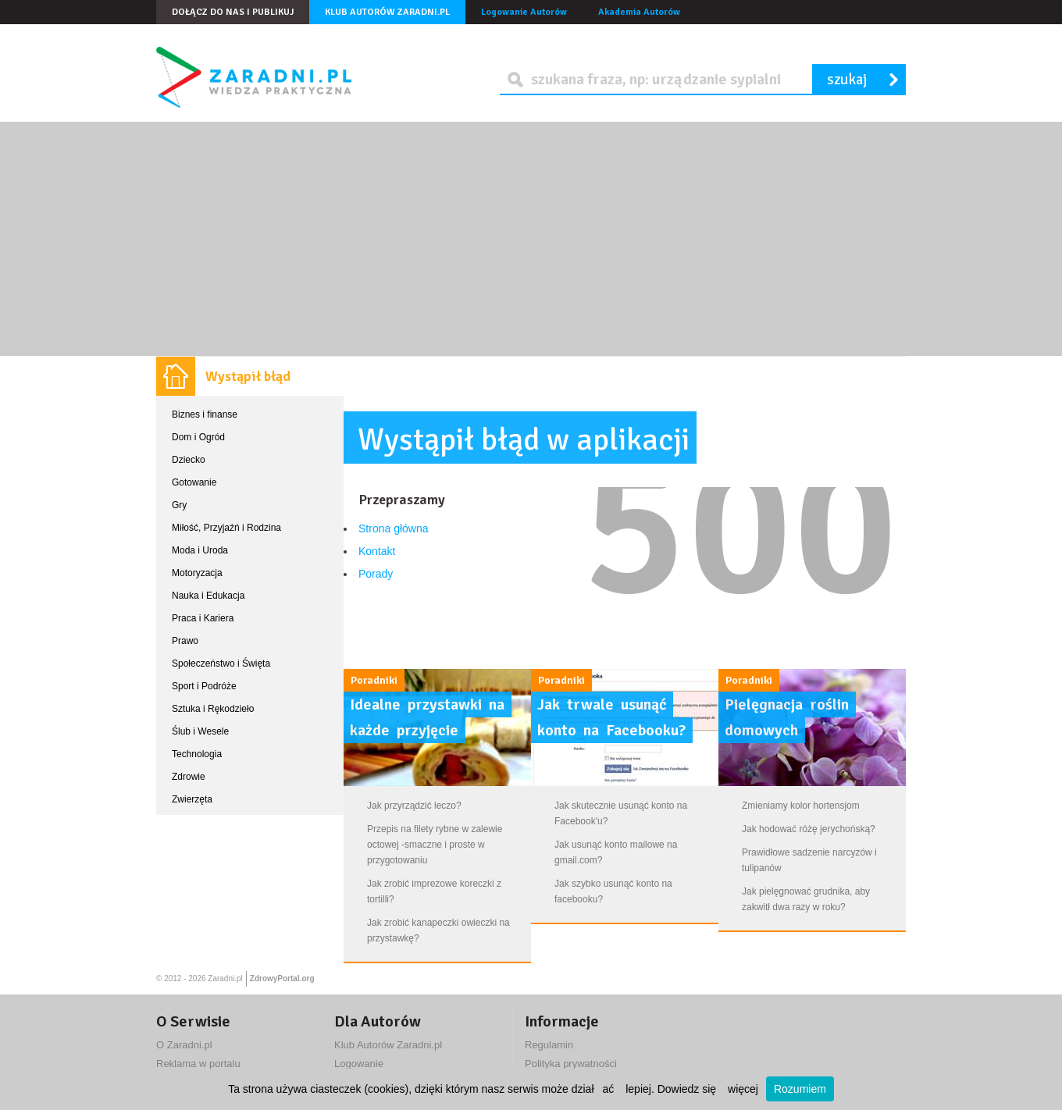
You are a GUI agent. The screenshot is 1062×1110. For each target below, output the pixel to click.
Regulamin (549, 1045)
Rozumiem (800, 1089)
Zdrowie (188, 776)
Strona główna (393, 528)
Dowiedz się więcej (708, 1089)
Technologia (197, 754)
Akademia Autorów (639, 12)
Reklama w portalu (198, 1063)
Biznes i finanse (204, 414)
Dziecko (188, 459)
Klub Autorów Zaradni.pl (387, 12)
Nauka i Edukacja (208, 595)
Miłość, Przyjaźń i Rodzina (226, 527)
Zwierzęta (192, 799)
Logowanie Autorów (524, 12)
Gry (179, 505)
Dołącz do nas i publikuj (233, 12)
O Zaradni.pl (184, 1045)
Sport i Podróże (204, 686)
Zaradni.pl (225, 978)
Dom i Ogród (198, 437)
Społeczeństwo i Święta (221, 663)
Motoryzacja (197, 572)
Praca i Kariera (202, 618)
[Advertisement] (531, 239)
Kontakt (376, 551)
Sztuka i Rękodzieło (213, 708)
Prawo (185, 640)
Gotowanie (194, 482)
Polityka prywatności (571, 1063)
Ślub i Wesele (200, 731)
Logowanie (358, 1063)
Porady (375, 573)
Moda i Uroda (200, 550)
